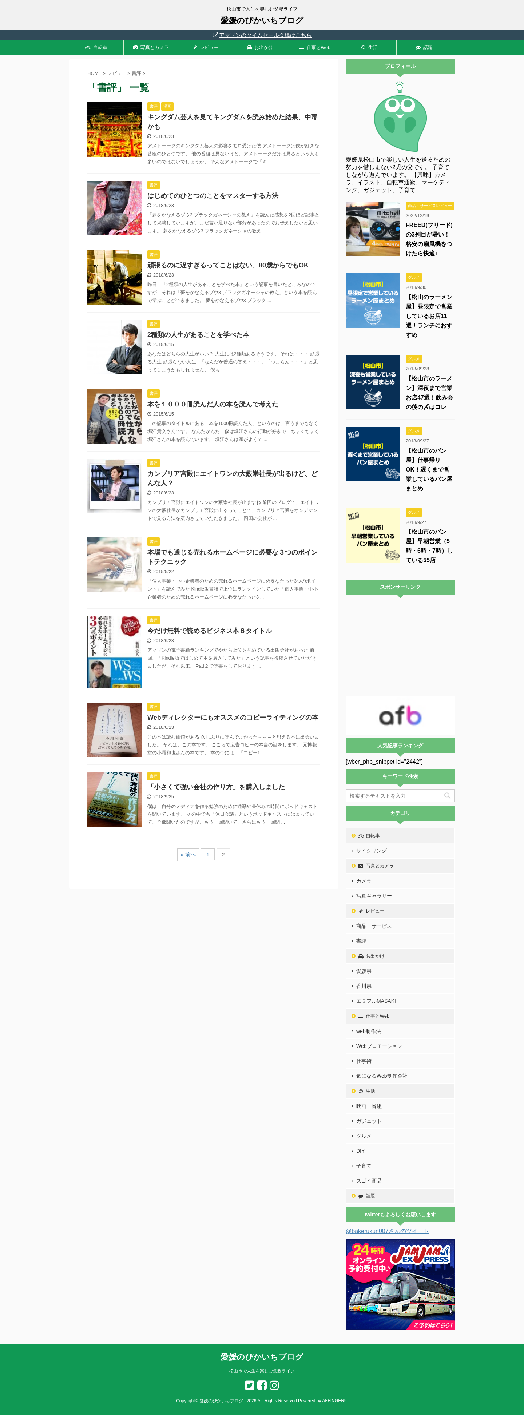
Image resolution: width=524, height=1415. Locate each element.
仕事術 (364, 1061)
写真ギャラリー (374, 896)
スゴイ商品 (369, 1181)
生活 (369, 47)
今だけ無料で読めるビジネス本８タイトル (209, 631)
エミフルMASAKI (376, 1001)
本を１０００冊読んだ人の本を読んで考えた (212, 404)
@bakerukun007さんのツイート (387, 1231)
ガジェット (369, 1121)
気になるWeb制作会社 (382, 1076)
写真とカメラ (151, 47)
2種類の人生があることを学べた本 (198, 334)
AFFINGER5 (334, 1400)
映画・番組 (369, 1106)
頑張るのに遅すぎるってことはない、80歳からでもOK (228, 265)
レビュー (205, 47)
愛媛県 (364, 971)
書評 (361, 941)
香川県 (364, 986)
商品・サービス (374, 926)
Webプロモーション (379, 1046)
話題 (424, 47)
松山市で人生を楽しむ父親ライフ (262, 1371)
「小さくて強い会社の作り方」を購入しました (216, 787)
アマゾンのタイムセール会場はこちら (262, 35)
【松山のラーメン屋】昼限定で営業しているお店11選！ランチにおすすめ (429, 316)
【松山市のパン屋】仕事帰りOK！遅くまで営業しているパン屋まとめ (429, 470)
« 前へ (188, 854)
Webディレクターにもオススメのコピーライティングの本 (232, 717)
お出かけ (260, 47)
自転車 (96, 47)
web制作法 (368, 1031)
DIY (360, 1151)
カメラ (364, 881)
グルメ (364, 1136)
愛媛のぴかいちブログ (262, 20)
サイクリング (371, 851)
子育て (364, 1166)
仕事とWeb (314, 47)
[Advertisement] (400, 645)
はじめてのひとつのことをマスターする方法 (212, 195)
